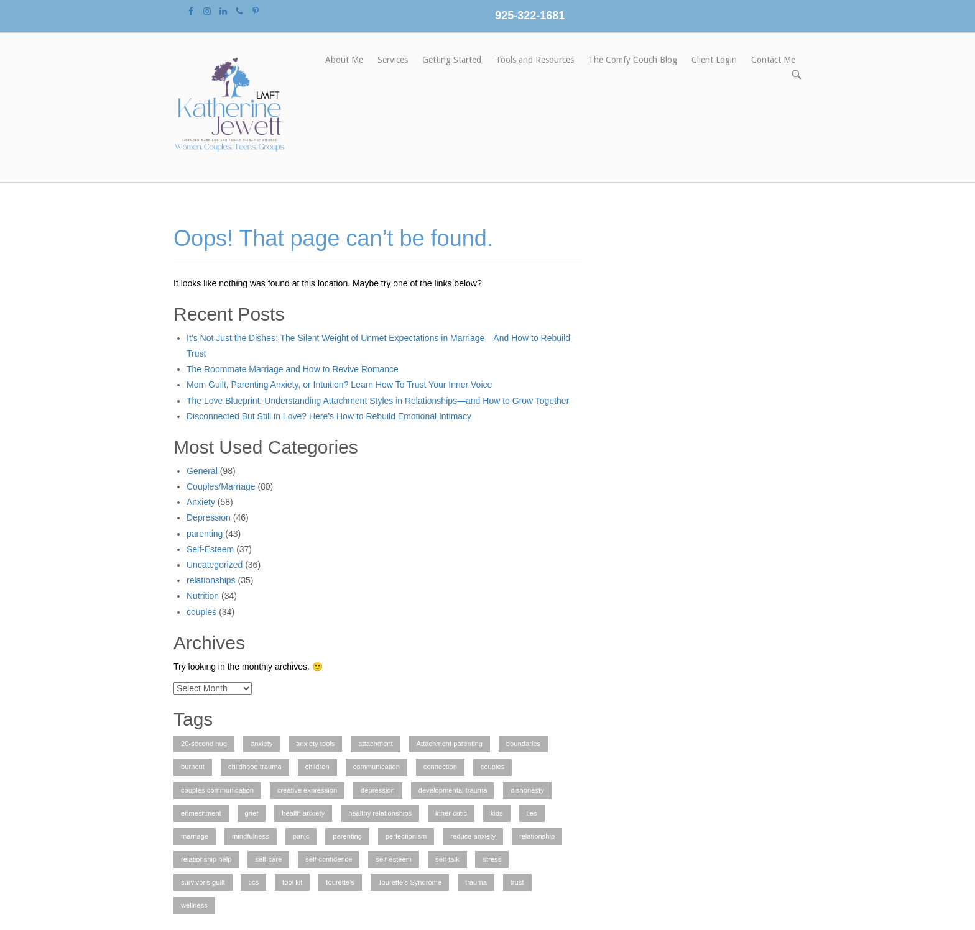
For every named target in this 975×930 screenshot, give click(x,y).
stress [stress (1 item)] (492, 859)
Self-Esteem (210, 549)
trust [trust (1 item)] (517, 882)
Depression (209, 517)
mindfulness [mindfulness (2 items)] (250, 836)
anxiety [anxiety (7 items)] (261, 743)
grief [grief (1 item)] (252, 813)
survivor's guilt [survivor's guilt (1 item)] (203, 882)
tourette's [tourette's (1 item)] (340, 882)
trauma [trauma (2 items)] (476, 882)
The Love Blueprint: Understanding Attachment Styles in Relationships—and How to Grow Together (378, 401)
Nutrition (203, 596)
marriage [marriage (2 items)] (194, 836)
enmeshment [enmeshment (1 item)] (201, 813)
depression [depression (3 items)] (378, 790)
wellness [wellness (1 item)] (194, 905)
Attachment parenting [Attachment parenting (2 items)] (450, 743)
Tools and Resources (535, 60)
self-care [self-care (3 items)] (268, 859)
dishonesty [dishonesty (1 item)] (527, 790)
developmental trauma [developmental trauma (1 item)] (452, 790)
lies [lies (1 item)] (532, 813)
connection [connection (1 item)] (440, 766)
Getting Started (451, 60)
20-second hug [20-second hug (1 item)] (204, 743)
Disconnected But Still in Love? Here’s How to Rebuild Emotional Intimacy (329, 416)
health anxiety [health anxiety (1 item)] (303, 813)
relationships (211, 580)
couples (201, 612)
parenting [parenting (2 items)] (347, 836)
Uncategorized (215, 565)
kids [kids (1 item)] (497, 813)
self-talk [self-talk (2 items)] (447, 859)
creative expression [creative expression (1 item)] (307, 790)
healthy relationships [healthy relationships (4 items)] (380, 813)
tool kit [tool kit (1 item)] (292, 882)
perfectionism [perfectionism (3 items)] (406, 836)
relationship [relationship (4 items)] (537, 836)
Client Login (714, 60)
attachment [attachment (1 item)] (375, 743)
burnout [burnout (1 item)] (193, 766)
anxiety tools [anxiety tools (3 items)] (315, 743)
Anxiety (201, 502)
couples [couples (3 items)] (493, 766)
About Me (344, 60)
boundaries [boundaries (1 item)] (523, 743)
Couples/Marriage (221, 486)
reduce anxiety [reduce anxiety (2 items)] (473, 836)
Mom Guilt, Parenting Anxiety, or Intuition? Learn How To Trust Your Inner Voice (339, 385)
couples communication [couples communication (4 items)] (217, 790)
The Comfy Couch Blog (632, 60)
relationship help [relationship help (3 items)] (206, 859)
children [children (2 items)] (317, 766)
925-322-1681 (530, 15)
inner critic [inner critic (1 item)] (451, 813)
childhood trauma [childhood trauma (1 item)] (255, 766)
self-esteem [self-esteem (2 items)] (394, 859)
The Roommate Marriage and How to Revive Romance (293, 369)
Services (392, 60)
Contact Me (773, 60)
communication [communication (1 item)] (376, 766)
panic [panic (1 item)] (301, 836)
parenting (205, 534)
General (202, 471)
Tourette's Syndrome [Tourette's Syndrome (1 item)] (409, 882)
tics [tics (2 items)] (253, 882)
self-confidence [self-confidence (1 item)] (328, 859)
